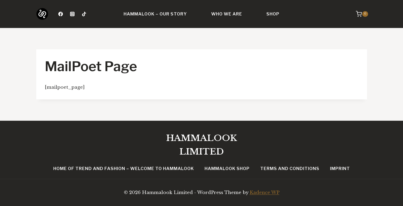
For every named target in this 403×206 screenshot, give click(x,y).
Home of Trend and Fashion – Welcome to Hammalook (123, 168)
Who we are (226, 14)
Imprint (340, 168)
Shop (272, 14)
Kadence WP (264, 192)
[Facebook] (60, 14)
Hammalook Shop (227, 168)
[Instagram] (72, 14)
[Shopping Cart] (362, 14)
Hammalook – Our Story (155, 14)
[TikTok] (84, 14)
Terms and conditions (289, 168)
